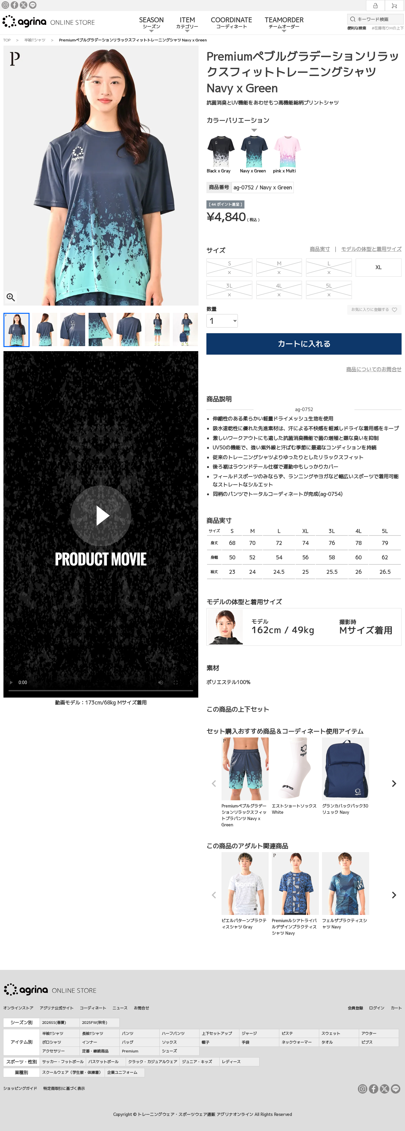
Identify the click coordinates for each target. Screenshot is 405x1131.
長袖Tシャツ (92, 1033)
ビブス (367, 1042)
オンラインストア (18, 1008)
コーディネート (93, 1008)
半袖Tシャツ (34, 40)
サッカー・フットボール (63, 1061)
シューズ (169, 1051)
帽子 (205, 1042)
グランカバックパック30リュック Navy (345, 776)
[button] (214, 784)
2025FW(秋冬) (94, 1022)
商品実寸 (320, 249)
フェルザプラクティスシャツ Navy (345, 891)
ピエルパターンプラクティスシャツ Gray (245, 891)
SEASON (151, 23)
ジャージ (249, 1033)
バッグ (127, 1042)
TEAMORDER (284, 23)
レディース (231, 1061)
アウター (368, 1033)
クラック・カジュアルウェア (152, 1061)
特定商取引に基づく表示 (64, 1088)
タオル (327, 1042)
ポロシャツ (51, 1042)
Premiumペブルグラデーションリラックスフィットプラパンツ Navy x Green (245, 782)
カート (396, 1008)
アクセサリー (53, 1051)
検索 (352, 19)
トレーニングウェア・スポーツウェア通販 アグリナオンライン (195, 1114)
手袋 (245, 1042)
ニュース (120, 1008)
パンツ (127, 1033)
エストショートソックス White (295, 776)
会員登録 (355, 1008)
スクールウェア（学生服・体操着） (72, 1072)
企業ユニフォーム (122, 1072)
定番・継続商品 (95, 1051)
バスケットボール (103, 1061)
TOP (6, 40)
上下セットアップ (217, 1033)
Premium (130, 1051)
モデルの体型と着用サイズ (371, 249)
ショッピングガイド (20, 1088)
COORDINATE (231, 23)
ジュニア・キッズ (197, 1061)
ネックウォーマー (297, 1042)
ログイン (376, 1008)
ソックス (169, 1042)
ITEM (187, 23)
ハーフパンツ (173, 1033)
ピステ (287, 1033)
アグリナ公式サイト (57, 1008)
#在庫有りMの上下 (388, 28)
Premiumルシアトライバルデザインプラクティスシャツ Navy (295, 894)
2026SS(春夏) (54, 1022)
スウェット (330, 1033)
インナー (89, 1042)
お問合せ (141, 1008)
